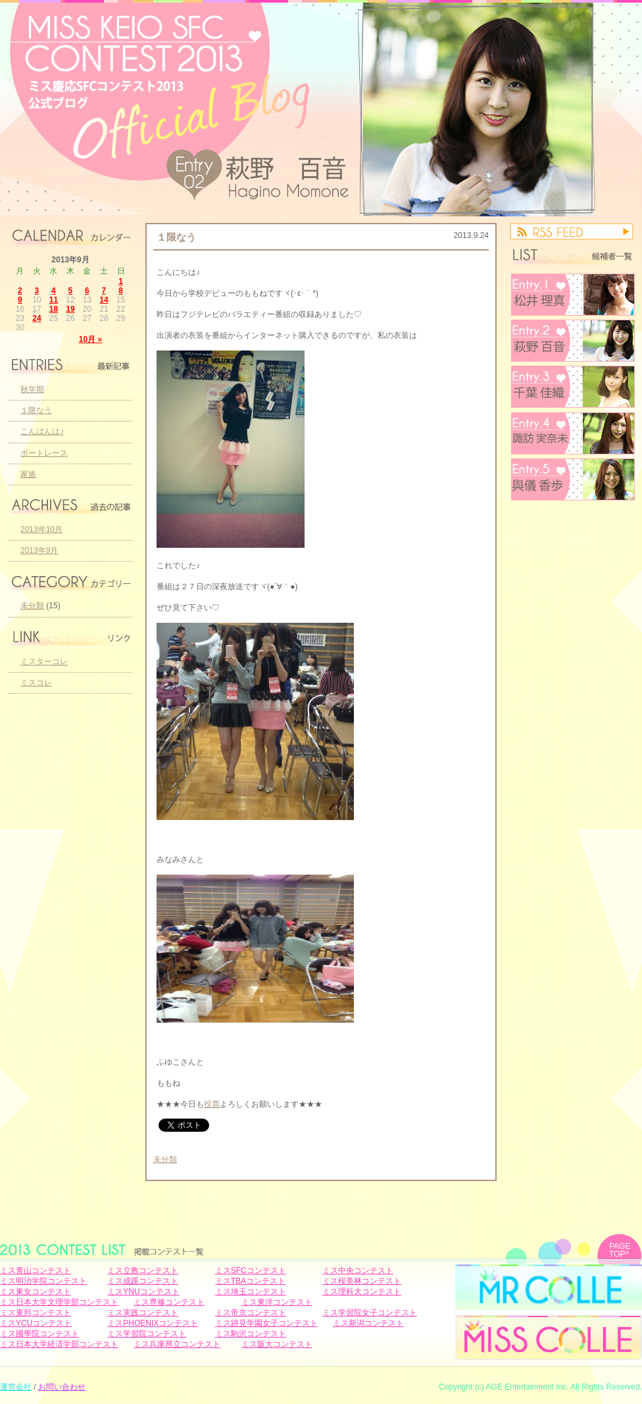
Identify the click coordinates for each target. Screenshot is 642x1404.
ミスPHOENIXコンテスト (152, 1323)
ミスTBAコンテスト (250, 1281)
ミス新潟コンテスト (368, 1323)
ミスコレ (36, 682)
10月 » (90, 339)
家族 (28, 474)
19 (70, 309)
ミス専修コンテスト (169, 1302)
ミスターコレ (44, 661)
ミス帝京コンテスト (250, 1312)
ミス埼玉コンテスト (250, 1291)
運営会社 (16, 1387)
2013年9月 (39, 550)
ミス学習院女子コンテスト (369, 1312)
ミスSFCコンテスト (250, 1270)
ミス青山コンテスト (35, 1270)
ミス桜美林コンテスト (361, 1281)
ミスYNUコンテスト (143, 1291)
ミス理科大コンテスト (361, 1291)
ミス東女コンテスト (35, 1291)
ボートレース (44, 453)
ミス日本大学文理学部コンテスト (59, 1302)
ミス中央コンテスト (357, 1270)
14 (103, 299)
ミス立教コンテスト (142, 1270)
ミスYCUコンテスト (36, 1323)
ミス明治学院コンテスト (43, 1281)
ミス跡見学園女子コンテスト (266, 1323)
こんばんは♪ (42, 431)
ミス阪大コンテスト (276, 1344)
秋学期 (32, 389)
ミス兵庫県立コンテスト (177, 1344)
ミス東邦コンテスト (35, 1312)
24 (36, 318)
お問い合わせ (62, 1387)
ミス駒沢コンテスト (250, 1333)
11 (53, 299)
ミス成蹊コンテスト (142, 1281)
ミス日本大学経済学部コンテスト (59, 1344)
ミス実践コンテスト (142, 1312)
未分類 (165, 1159)
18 (53, 309)
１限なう (176, 237)
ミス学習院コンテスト (146, 1333)
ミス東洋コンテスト (276, 1302)
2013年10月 (41, 529)
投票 (212, 1104)
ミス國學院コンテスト (39, 1333)
